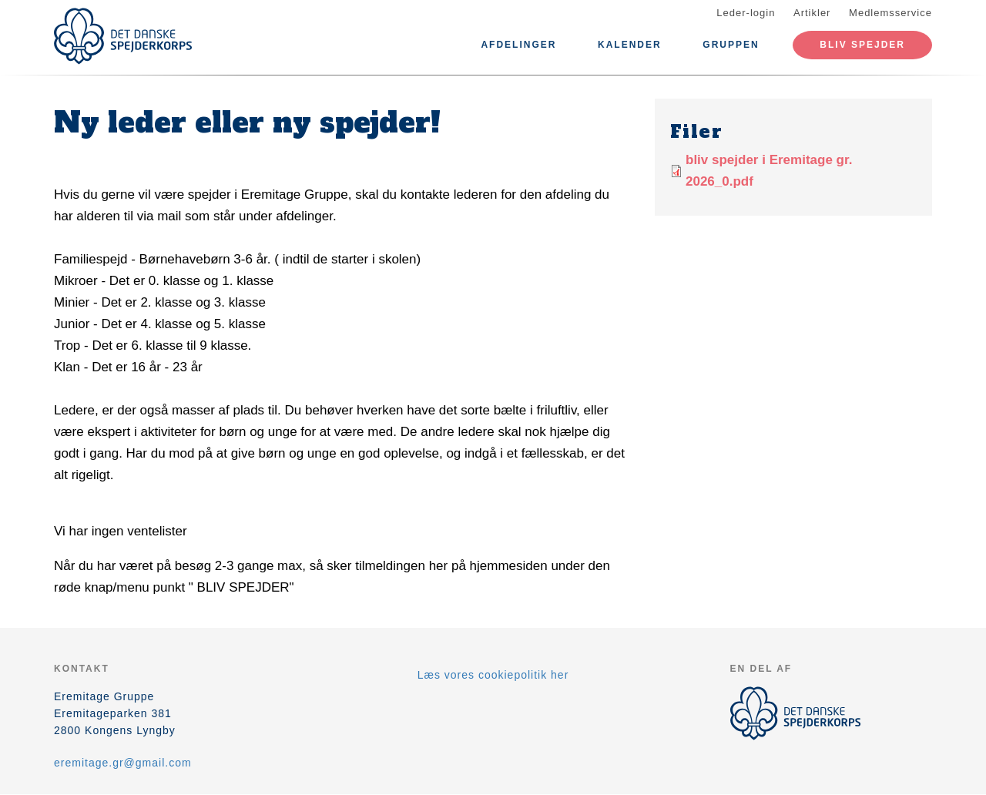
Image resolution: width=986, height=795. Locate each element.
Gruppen (731, 44)
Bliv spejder (862, 44)
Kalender (630, 44)
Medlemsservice (890, 12)
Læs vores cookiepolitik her (493, 675)
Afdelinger (518, 44)
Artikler (811, 12)
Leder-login (745, 12)
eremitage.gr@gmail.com (123, 762)
